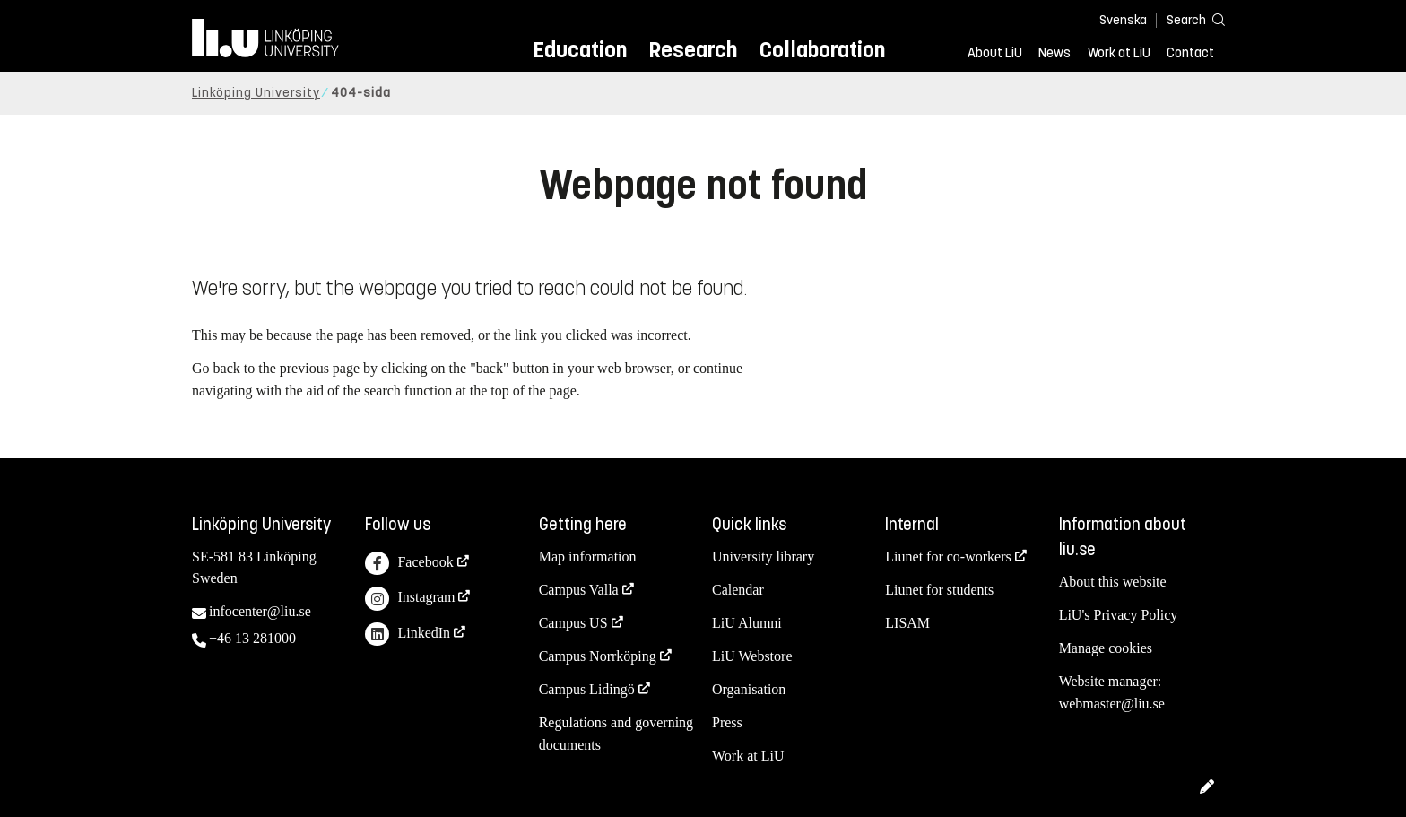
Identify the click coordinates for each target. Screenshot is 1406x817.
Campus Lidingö (587, 689)
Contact (1190, 53)
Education (580, 50)
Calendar (738, 589)
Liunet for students (939, 589)
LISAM (907, 622)
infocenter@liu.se (260, 611)
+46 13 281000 (252, 638)
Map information (588, 556)
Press (727, 722)
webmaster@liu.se (1112, 703)
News (1054, 53)
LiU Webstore (752, 656)
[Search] (1187, 19)
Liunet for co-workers (948, 556)
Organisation (748, 689)
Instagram (410, 599)
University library (763, 556)
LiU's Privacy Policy (1118, 614)
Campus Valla (579, 589)
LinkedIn (407, 634)
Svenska (1123, 20)
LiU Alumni (747, 622)
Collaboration (822, 50)
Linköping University (256, 92)
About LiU (995, 53)
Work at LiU (1119, 53)
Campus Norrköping (597, 656)
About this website (1113, 581)
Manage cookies (1105, 648)
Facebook (409, 564)
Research (692, 50)
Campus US (573, 622)
